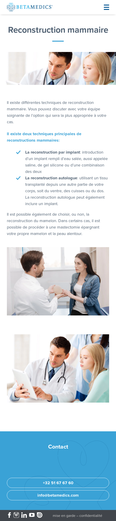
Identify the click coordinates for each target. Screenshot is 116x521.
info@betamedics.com (58, 495)
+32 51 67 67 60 (58, 482)
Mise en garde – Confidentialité (77, 515)
